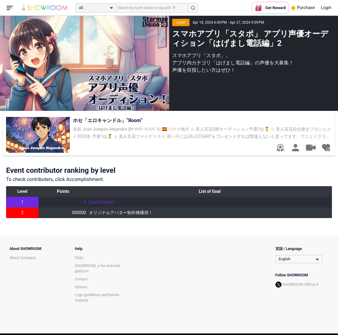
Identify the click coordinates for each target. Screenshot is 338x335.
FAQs (79, 258)
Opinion (81, 287)
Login (326, 7)
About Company (23, 258)
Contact (81, 279)
